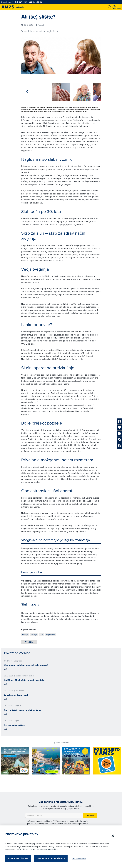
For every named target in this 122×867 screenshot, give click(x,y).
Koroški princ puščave (15, 724)
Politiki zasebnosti (75, 825)
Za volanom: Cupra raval (16, 694)
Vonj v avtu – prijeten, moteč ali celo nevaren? (26, 664)
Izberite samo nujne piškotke (51, 858)
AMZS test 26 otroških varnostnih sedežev (24, 679)
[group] (39, 90)
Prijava (90, 814)
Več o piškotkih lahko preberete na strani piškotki (38, 849)
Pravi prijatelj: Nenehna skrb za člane (22, 709)
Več (5, 668)
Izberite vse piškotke (18, 858)
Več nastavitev (79, 858)
